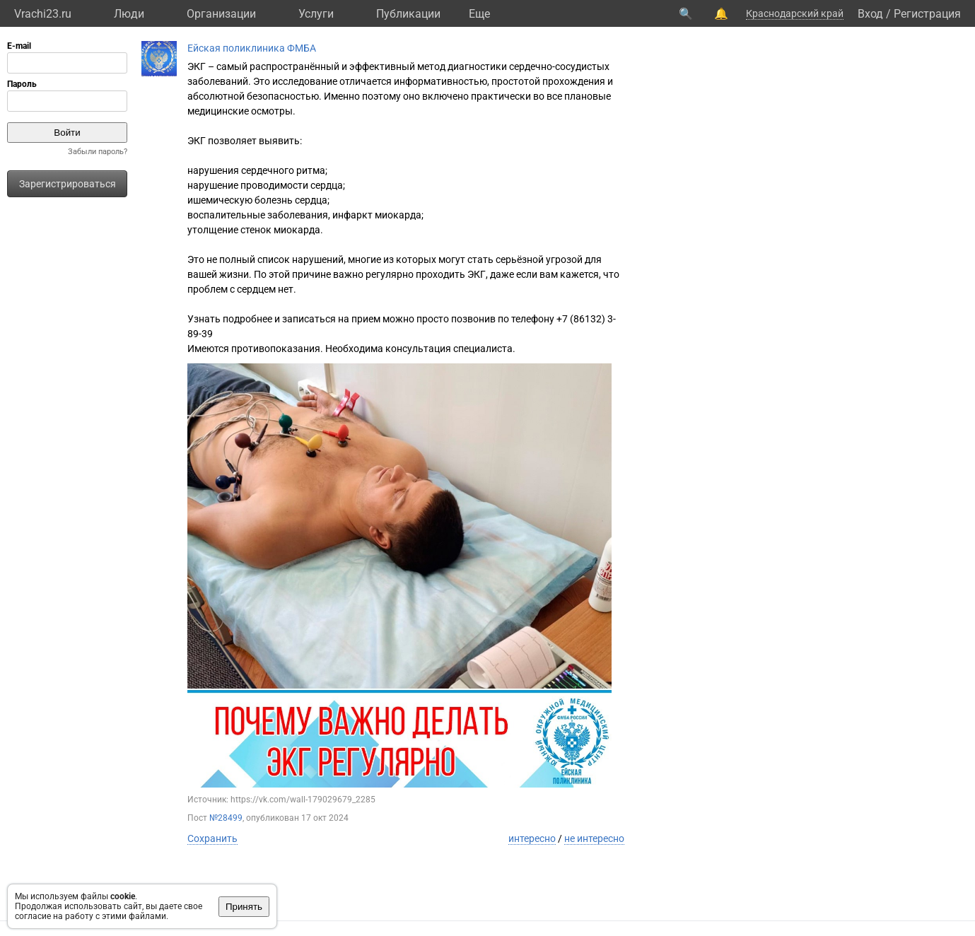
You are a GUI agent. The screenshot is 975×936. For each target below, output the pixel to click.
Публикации (408, 14)
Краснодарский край (794, 13)
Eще (479, 14)
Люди (129, 14)
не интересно (594, 838)
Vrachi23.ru (42, 14)
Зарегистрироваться (67, 183)
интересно (532, 838)
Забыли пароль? (97, 151)
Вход (870, 14)
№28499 (226, 818)
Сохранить (212, 838)
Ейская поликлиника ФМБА (251, 48)
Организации (221, 14)
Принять (244, 906)
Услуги (316, 14)
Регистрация (927, 14)
